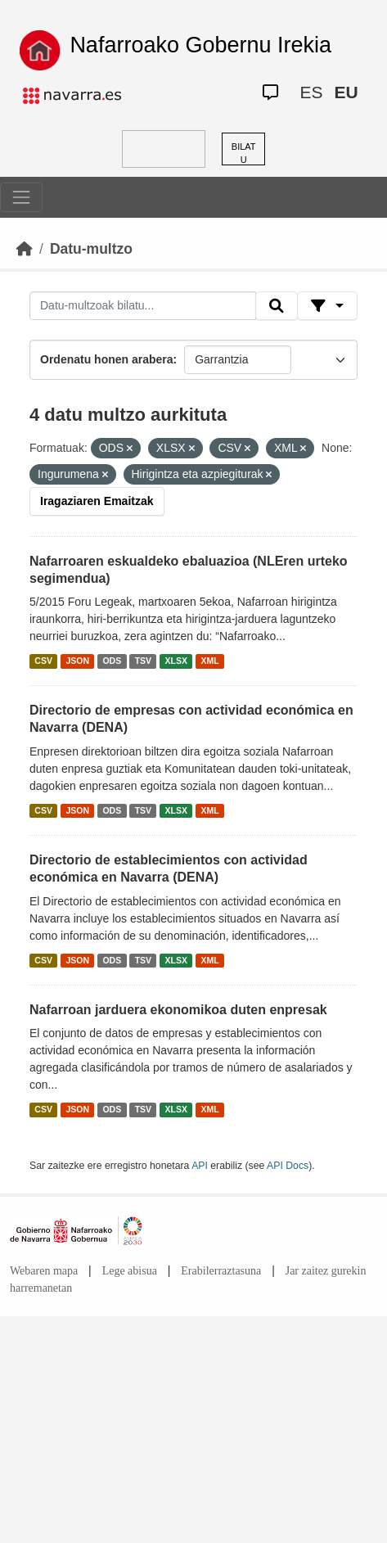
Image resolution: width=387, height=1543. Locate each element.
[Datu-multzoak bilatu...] (142, 306)
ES (310, 92)
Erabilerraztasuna (221, 1271)
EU (346, 92)
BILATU (244, 153)
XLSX (176, 660)
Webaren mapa (44, 1271)
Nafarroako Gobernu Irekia (200, 45)
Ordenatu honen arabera (106, 359)
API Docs (287, 1165)
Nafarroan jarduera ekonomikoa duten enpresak (178, 1010)
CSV (43, 660)
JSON (77, 660)
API (199, 1165)
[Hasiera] (24, 249)
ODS (111, 660)
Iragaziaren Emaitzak (97, 501)
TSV (143, 660)
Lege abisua (129, 1271)
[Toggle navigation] (21, 197)
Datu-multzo (91, 249)
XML (210, 660)
